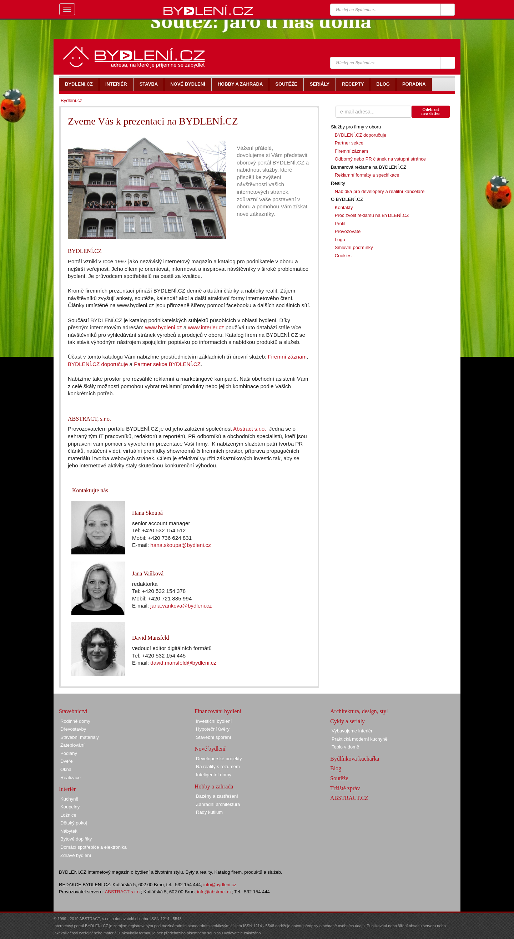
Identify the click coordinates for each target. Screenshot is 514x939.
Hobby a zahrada (214, 786)
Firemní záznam (287, 357)
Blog (335, 768)
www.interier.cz (206, 327)
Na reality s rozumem (218, 766)
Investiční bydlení (214, 721)
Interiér (67, 789)
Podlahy (68, 753)
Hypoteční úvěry (213, 729)
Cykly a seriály (347, 721)
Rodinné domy (75, 721)
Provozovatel (348, 231)
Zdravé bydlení (75, 855)
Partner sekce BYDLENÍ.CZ (167, 364)
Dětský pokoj (73, 823)
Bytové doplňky (76, 839)
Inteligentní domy (213, 774)
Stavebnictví (73, 711)
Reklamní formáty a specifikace (367, 175)
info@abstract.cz (214, 891)
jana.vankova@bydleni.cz (181, 606)
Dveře (66, 761)
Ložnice (68, 815)
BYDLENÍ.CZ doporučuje (98, 364)
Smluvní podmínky (354, 247)
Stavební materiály (79, 737)
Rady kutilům (209, 812)
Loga (340, 239)
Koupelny (70, 806)
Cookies (343, 255)
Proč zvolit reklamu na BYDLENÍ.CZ (372, 215)
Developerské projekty (219, 758)
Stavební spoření (213, 737)
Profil (340, 223)
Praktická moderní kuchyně (360, 739)
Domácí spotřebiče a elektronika (93, 847)
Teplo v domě (345, 747)
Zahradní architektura (218, 804)
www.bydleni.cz (163, 327)
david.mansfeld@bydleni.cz (183, 663)
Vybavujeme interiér (352, 731)
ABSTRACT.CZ (349, 798)
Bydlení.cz (71, 100)
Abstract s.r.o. (249, 429)
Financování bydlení (218, 711)
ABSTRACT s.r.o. (123, 891)
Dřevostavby (73, 729)
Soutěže (339, 778)
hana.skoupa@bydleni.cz (180, 545)
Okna (65, 769)
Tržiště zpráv (345, 788)
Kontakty (344, 207)
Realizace (70, 777)
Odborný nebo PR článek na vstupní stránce (380, 159)
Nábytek (68, 831)
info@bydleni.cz (219, 884)
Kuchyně (69, 799)
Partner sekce (349, 143)
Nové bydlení (210, 749)
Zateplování (72, 745)
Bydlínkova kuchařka (354, 759)
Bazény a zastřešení (217, 796)
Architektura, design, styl (359, 711)
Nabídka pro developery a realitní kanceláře (379, 191)
